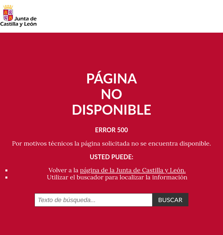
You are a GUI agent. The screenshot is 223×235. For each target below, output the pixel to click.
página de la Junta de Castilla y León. (133, 170)
